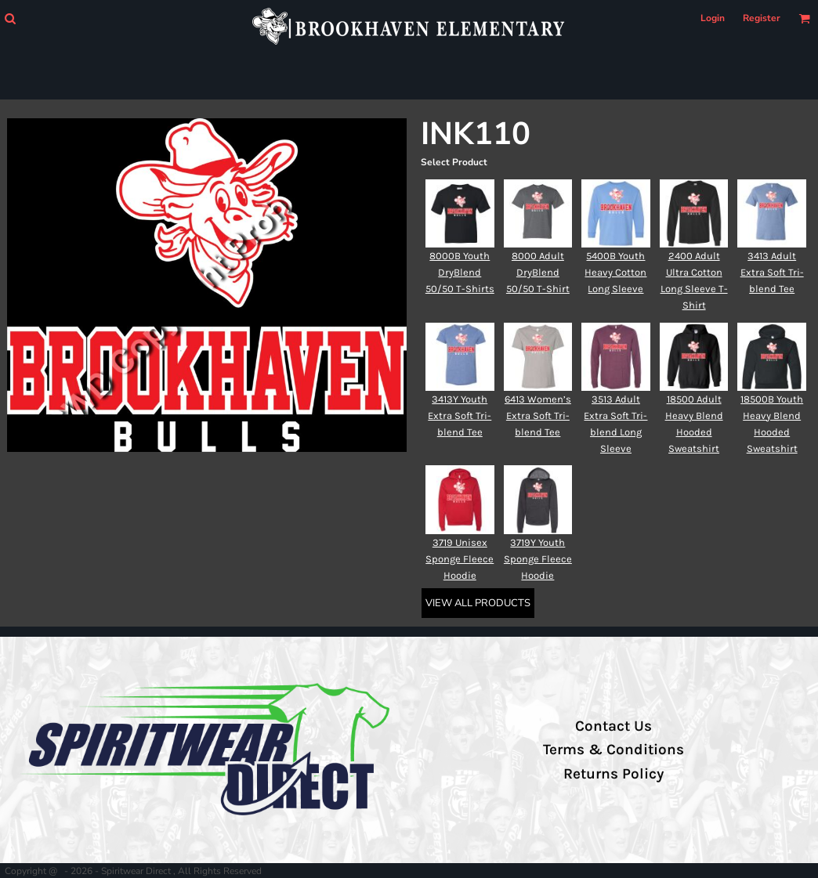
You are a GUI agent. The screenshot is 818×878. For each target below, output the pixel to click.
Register (761, 18)
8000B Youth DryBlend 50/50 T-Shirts (459, 272)
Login (712, 18)
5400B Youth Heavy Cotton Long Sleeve (615, 272)
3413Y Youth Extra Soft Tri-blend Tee (459, 415)
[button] (10, 18)
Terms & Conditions (613, 749)
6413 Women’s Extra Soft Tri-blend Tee (538, 415)
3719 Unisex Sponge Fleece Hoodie (459, 559)
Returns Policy (613, 773)
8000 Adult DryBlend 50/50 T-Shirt (538, 272)
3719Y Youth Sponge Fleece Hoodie (538, 559)
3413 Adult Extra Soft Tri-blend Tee (772, 272)
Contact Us (613, 726)
